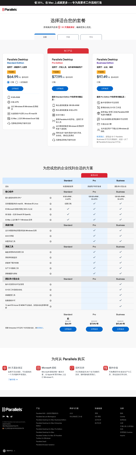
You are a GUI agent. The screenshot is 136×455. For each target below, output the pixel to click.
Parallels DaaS (41, 441)
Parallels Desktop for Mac (45, 432)
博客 (96, 413)
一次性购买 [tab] (23, 82)
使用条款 (123, 420)
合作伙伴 (98, 420)
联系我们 (100, 137)
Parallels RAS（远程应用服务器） (47, 413)
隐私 (121, 413)
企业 (71, 413)
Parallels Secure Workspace (46, 416)
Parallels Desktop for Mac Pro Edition (49, 429)
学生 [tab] (91, 37)
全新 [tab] (45, 37)
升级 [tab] (68, 37)
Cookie (122, 416)
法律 (121, 423)
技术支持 (98, 423)
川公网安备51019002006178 (14, 428)
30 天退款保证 (67, 27)
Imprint (122, 435)
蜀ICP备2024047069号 (10, 426)
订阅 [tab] (12, 82)
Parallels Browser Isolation (45, 445)
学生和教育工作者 (76, 416)
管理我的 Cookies (126, 432)
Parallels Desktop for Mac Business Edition (51, 420)
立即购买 (15, 89)
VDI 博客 (98, 416)
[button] (10, 451)
